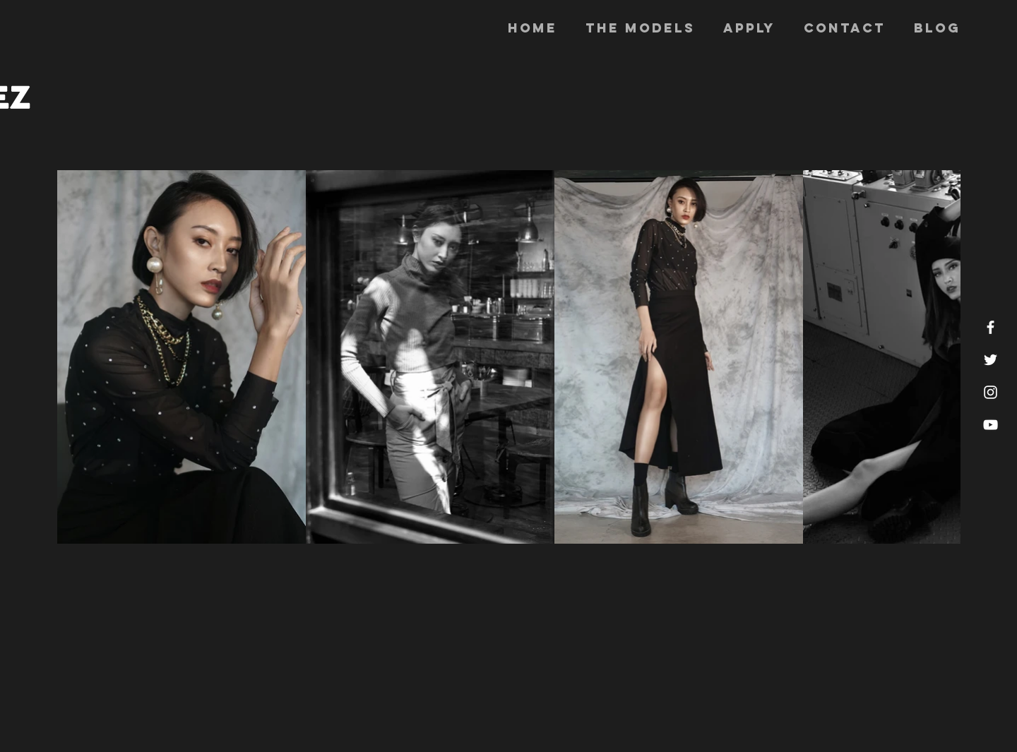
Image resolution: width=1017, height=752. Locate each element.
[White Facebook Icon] (990, 327)
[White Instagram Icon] (990, 392)
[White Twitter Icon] (990, 360)
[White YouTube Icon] (990, 425)
